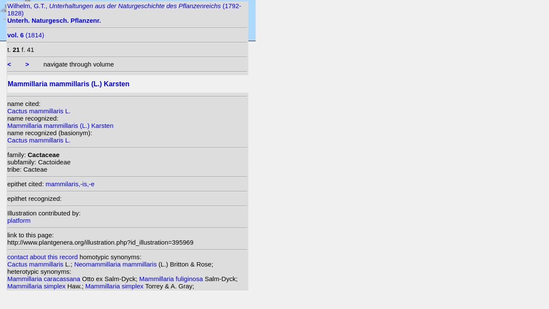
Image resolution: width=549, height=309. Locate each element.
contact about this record (42, 257)
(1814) (25, 35)
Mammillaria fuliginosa (172, 278)
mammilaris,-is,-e (69, 184)
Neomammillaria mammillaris (116, 264)
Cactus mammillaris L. (39, 111)
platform (18, 220)
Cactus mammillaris (36, 264)
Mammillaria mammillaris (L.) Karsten (60, 125)
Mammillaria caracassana (44, 278)
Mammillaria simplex (37, 286)
